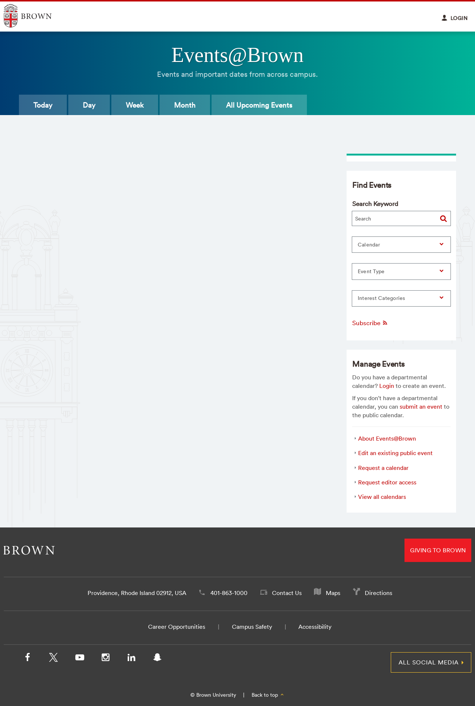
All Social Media (429, 662)
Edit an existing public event (395, 453)
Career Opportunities (176, 626)
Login (386, 385)
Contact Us (287, 592)
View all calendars (382, 496)
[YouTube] (79, 659)
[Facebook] (27, 659)
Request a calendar (383, 467)
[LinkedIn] (131, 659)
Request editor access (387, 482)
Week (135, 105)
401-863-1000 (229, 592)
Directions (378, 592)
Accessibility (314, 626)
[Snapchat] (157, 659)
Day (89, 105)
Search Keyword (375, 203)
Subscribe (370, 323)
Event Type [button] (371, 271)
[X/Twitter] (53, 659)
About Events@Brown (387, 438)
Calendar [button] (369, 244)
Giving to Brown (438, 550)
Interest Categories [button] (381, 298)
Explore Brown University (36, 16)
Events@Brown (237, 54)
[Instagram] (105, 659)
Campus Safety (252, 626)
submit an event (421, 406)
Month (185, 105)
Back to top (268, 695)
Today (42, 105)
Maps (333, 592)
